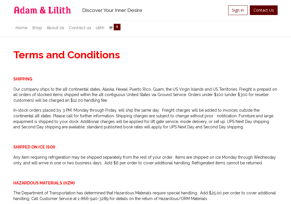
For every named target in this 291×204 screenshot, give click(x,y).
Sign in (238, 10)
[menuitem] (21, 28)
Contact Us (263, 10)
